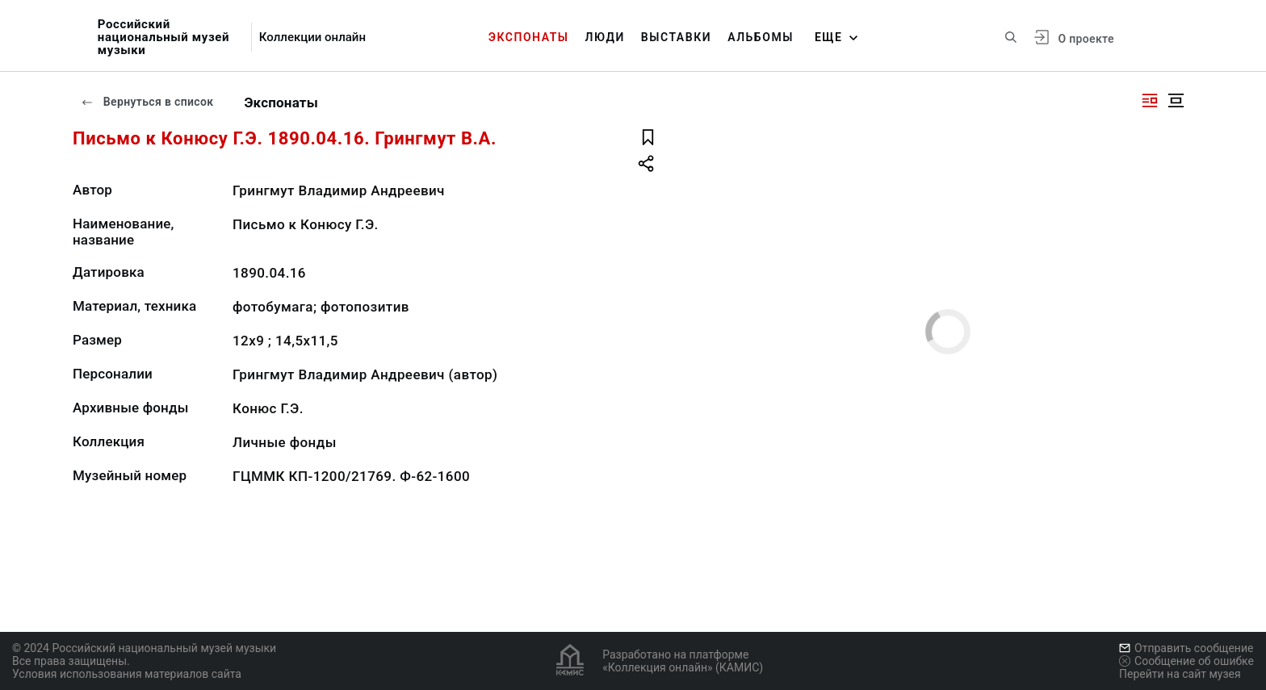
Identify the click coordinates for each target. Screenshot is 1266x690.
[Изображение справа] (1150, 100)
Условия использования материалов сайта (126, 673)
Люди (605, 37)
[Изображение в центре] (1175, 100)
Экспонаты (528, 37)
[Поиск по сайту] (1010, 37)
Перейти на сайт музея (1180, 673)
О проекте (1085, 38)
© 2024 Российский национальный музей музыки (144, 648)
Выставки (676, 37)
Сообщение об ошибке (1186, 660)
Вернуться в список (147, 101)
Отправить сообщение (1186, 648)
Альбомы (760, 37)
